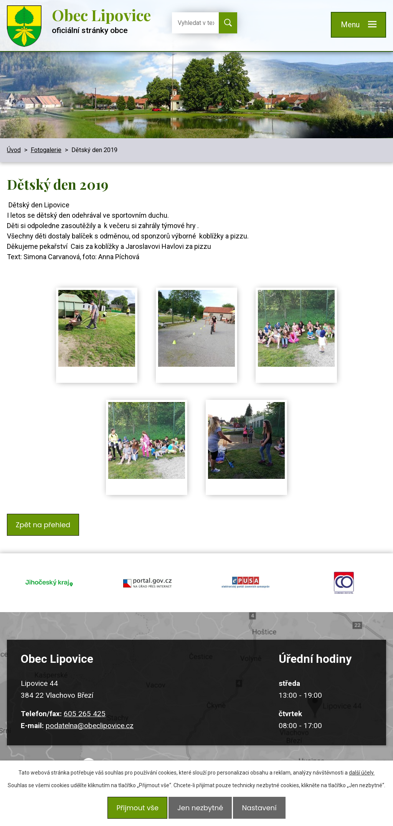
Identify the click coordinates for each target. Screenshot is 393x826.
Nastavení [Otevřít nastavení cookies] (263, 809)
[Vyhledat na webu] (193, 22)
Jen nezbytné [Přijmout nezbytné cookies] (200, 809)
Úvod (14, 150)
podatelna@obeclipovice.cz (90, 711)
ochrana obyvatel (344, 574)
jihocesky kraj (49, 574)
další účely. (362, 776)
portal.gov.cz (147, 574)
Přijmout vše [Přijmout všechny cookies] (133, 809)
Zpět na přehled (45, 523)
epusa (245, 574)
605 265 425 (85, 699)
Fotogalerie (46, 150)
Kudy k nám (206, 758)
